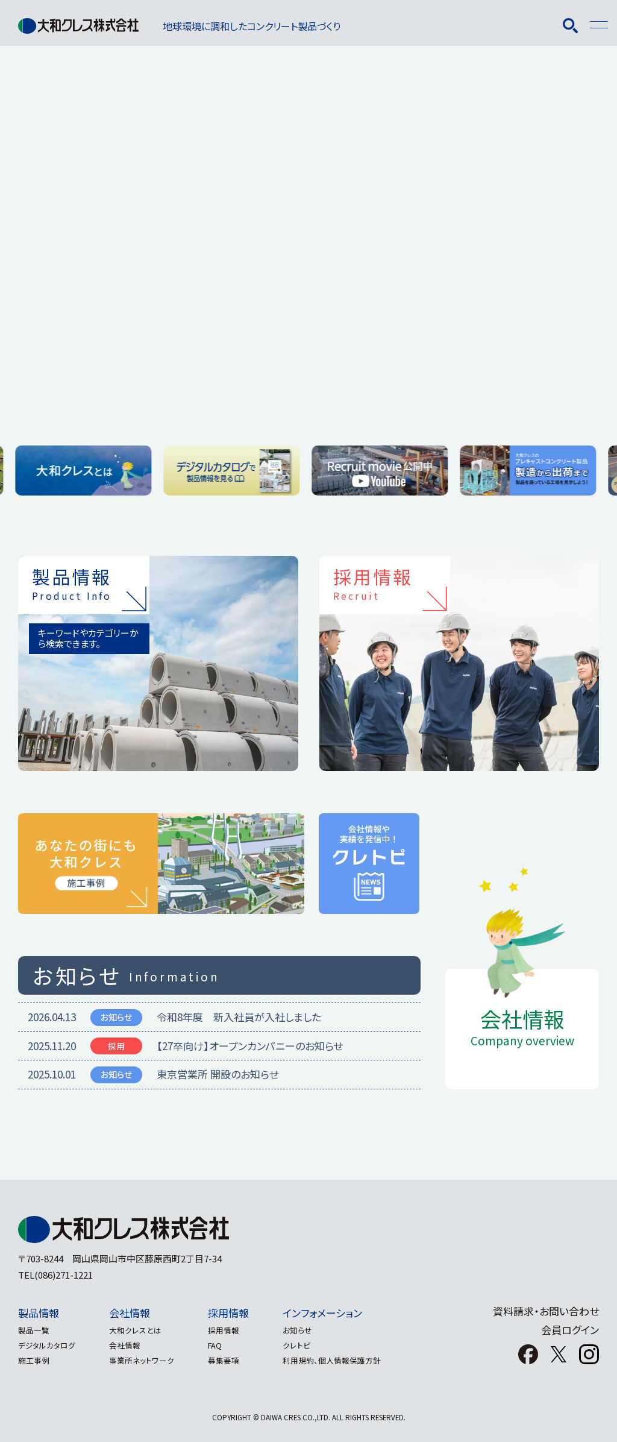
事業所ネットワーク (146, 1360)
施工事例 (33, 1360)
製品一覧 (33, 1330)
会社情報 (134, 1312)
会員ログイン (570, 1329)
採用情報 (238, 1312)
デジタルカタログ (46, 1345)
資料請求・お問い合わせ (546, 1310)
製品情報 (38, 1312)
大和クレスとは (140, 1330)
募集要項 (233, 1360)
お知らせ (312, 1330)
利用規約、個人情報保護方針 (346, 1360)
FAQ (224, 1345)
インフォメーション (337, 1312)
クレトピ (311, 1345)
